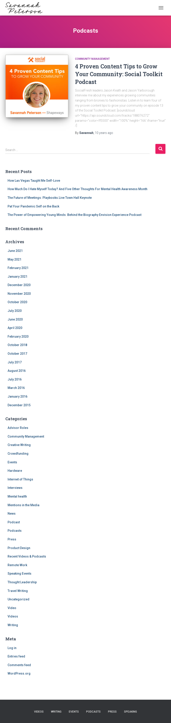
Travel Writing (18, 591)
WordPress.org (19, 673)
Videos (13, 616)
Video (12, 608)
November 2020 (19, 293)
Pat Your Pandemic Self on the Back (33, 206)
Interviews (15, 488)
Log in (12, 648)
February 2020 (18, 336)
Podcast (14, 522)
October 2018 (17, 345)
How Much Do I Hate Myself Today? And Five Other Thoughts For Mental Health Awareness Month (77, 189)
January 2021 (17, 276)
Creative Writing (19, 445)
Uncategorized (18, 599)
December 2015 (19, 405)
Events (12, 462)
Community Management (92, 58)
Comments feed (19, 665)
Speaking (130, 711)
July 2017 (15, 362)
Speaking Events (19, 573)
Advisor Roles (18, 428)
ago (104, 133)
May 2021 (14, 259)
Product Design (19, 548)
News (12, 513)
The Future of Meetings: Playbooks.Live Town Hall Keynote (50, 197)
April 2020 (15, 328)
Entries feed (16, 656)
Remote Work (17, 565)
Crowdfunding (18, 453)
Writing (13, 625)
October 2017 (17, 353)
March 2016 (16, 388)
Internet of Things (20, 479)
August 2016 (17, 370)
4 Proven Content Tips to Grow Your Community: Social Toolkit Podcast (119, 74)
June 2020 (15, 319)
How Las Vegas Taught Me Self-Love (34, 180)
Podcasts (15, 530)
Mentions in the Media (23, 505)
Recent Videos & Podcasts (27, 556)
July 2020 (15, 311)
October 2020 (17, 302)
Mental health (17, 496)
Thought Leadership (22, 582)
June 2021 (15, 251)
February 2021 (18, 268)
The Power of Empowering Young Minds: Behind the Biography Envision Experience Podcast (74, 215)
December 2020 (19, 285)
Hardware (15, 470)
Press (12, 539)
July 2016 (15, 379)
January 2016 (17, 396)
